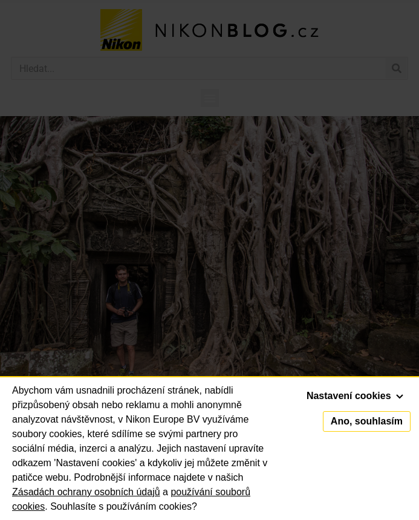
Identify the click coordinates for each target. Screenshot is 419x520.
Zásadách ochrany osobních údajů (86, 492)
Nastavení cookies (355, 396)
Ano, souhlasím (367, 421)
